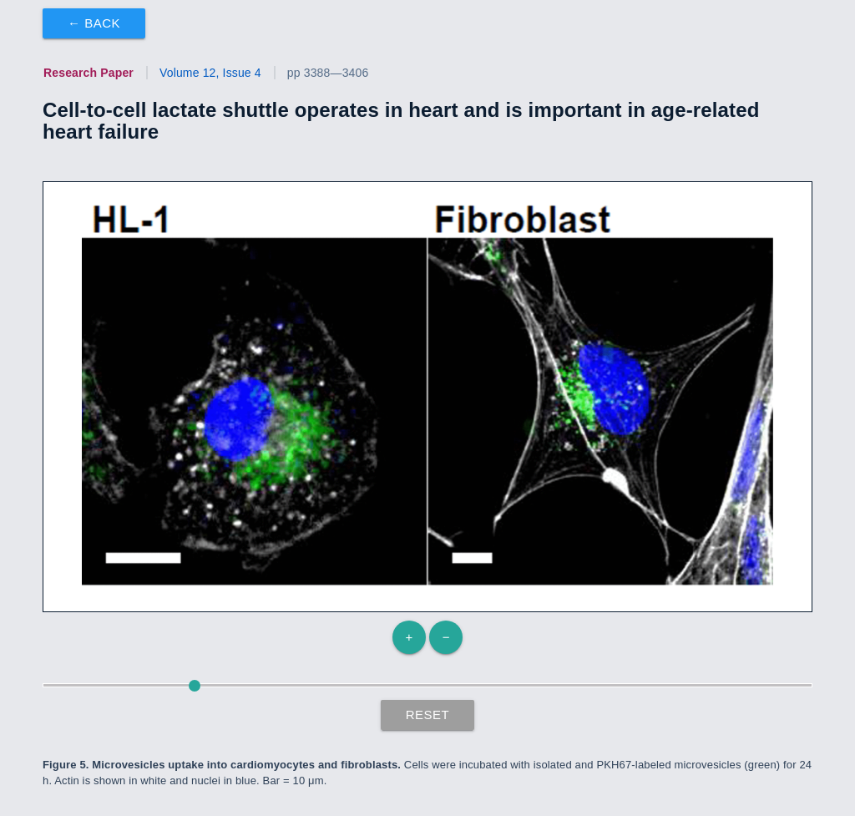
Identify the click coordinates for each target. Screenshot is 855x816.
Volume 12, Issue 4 (210, 72)
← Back (94, 23)
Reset (428, 714)
